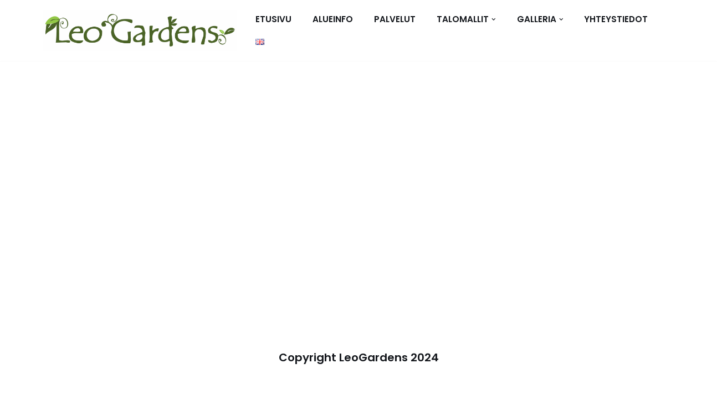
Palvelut (395, 19)
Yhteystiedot (616, 19)
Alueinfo (333, 19)
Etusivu (273, 19)
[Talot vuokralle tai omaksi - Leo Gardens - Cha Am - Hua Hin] (140, 30)
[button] (493, 19)
